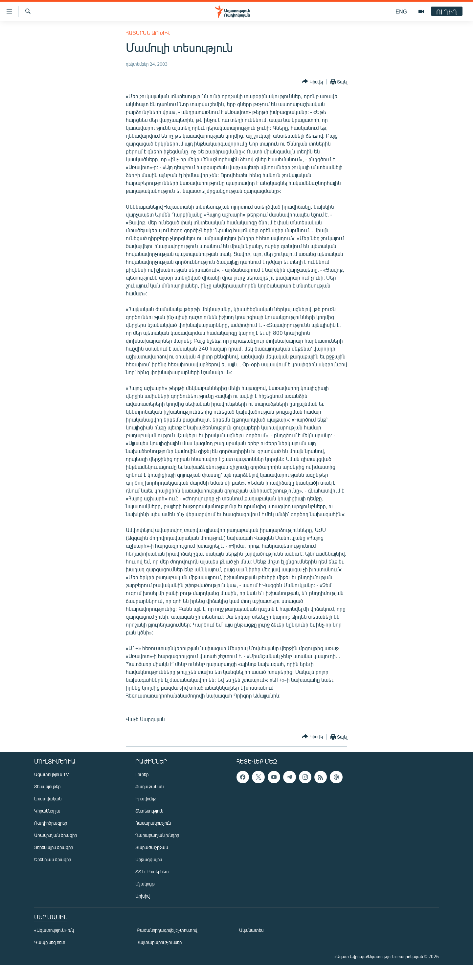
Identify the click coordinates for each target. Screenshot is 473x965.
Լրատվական (47, 798)
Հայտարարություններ (159, 942)
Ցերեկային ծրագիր (53, 847)
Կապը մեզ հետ (49, 942)
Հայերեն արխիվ (148, 33)
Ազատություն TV (51, 774)
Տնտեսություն (149, 811)
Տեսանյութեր (47, 786)
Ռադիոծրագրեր (50, 823)
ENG (401, 11)
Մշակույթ (145, 883)
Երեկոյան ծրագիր (52, 859)
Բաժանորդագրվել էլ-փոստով (167, 930)
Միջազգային (148, 859)
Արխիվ (142, 896)
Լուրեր (141, 774)
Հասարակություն (153, 823)
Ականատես (251, 930)
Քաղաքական (149, 786)
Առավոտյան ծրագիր (55, 835)
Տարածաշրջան (151, 847)
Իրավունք (145, 798)
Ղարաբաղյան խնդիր (157, 835)
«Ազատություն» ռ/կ (54, 930)
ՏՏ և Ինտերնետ (152, 871)
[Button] (312, 81)
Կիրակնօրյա (47, 811)
